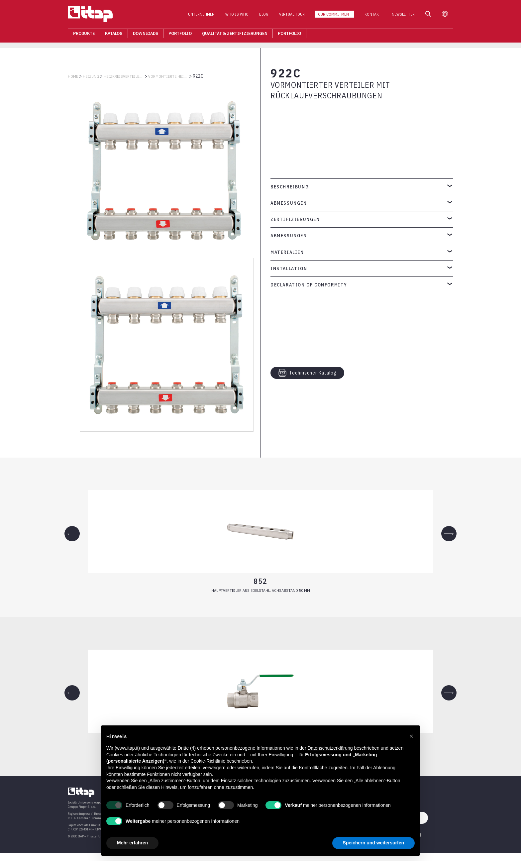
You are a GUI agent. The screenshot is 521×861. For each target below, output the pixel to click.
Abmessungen (288, 203)
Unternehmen (201, 16)
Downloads (145, 35)
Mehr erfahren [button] (132, 842)
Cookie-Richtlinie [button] (207, 761)
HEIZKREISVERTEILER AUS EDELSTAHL (124, 76)
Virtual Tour (292, 16)
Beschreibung (289, 187)
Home (73, 76)
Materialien (287, 252)
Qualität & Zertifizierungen (234, 35)
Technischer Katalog (307, 373)
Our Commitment (334, 16)
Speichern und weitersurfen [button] (373, 842)
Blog (263, 16)
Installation (288, 268)
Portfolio (180, 35)
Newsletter (403, 16)
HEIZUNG (91, 76)
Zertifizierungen (295, 219)
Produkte (84, 35)
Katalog (114, 35)
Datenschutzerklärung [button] (330, 748)
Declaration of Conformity (308, 285)
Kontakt (373, 16)
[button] (411, 736)
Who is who (237, 16)
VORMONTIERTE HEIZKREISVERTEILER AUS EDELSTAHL (168, 76)
